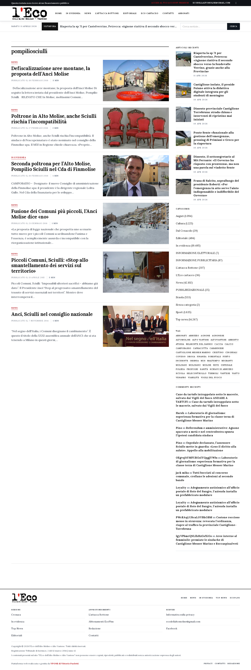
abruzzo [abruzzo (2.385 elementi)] (194, 336)
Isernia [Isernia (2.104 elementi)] (194, 361)
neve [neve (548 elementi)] (216, 365)
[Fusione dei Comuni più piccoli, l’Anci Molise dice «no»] (136, 223)
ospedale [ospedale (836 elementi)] (227, 365)
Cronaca (16, 614)
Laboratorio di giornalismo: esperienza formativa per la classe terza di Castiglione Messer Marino (205, 416)
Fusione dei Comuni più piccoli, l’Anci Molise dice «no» (54, 214)
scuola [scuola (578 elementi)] (180, 373)
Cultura (180, 223)
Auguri (180, 216)
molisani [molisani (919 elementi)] (181, 365)
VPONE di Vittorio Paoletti (65, 663)
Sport (179, 312)
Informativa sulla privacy (180, 614)
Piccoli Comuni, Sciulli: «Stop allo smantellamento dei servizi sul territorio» (49, 265)
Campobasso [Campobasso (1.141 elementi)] (183, 348)
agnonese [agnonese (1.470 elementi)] (218, 336)
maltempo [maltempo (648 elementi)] (213, 361)
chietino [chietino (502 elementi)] (218, 352)
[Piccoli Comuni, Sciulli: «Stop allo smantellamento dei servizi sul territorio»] (136, 272)
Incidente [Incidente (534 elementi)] (182, 361)
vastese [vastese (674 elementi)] (225, 373)
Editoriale (130, 13)
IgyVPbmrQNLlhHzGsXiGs (194, 536)
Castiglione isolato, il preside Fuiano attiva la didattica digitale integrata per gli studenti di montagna (214, 90)
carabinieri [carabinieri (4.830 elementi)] (217, 348)
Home (58, 13)
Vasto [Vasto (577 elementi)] (236, 373)
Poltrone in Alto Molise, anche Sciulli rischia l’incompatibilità (53, 119)
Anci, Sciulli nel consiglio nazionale (52, 314)
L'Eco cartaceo (185, 275)
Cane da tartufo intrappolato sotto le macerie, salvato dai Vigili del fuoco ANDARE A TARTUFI (207, 398)
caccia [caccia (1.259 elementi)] (218, 344)
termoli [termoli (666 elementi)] (213, 373)
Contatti (168, 13)
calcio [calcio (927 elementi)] (229, 344)
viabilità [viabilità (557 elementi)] (193, 377)
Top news (182, 319)
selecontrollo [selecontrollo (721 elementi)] (196, 373)
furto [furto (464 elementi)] (226, 356)
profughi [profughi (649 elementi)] (192, 369)
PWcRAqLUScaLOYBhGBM (194, 517)
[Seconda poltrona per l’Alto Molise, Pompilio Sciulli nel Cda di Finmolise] (136, 175)
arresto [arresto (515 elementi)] (233, 340)
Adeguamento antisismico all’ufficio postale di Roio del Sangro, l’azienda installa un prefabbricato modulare (207, 491)
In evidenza (73, 13)
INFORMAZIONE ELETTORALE (195, 253)
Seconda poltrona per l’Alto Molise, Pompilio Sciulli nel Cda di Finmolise (53, 166)
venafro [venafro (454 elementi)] (181, 377)
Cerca (233, 26)
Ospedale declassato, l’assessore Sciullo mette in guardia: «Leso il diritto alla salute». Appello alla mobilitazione (206, 446)
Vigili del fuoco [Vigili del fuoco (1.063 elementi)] (211, 377)
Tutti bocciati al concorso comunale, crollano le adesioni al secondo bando (204, 476)
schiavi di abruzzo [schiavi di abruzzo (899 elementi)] (221, 369)
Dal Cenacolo (184, 230)
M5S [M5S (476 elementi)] (203, 361)
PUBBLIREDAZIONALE (190, 289)
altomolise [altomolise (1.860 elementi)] (183, 340)
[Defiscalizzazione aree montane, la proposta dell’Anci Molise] (136, 80)
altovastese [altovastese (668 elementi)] (219, 340)
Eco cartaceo (149, 13)
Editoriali (16, 635)
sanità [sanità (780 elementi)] (204, 369)
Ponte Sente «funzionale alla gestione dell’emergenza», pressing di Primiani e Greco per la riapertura (216, 138)
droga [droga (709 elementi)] (191, 356)
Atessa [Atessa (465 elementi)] (180, 344)
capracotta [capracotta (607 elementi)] (200, 348)
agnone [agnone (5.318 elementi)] (205, 336)
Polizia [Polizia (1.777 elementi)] (180, 369)
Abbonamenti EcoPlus (101, 621)
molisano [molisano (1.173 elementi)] (195, 365)
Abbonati (184, 13)
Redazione (95, 628)
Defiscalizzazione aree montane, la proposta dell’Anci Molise (50, 71)
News (88, 13)
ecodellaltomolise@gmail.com (183, 621)
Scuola (180, 297)
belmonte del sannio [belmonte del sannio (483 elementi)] (199, 344)
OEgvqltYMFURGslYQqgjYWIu (196, 457)
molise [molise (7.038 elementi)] (207, 365)
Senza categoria (186, 304)
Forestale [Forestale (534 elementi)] (214, 356)
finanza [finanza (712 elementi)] (201, 356)
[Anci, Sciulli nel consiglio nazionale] (136, 326)
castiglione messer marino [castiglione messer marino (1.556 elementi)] (193, 352)
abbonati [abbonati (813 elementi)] (181, 336)
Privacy (208, 663)
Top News (221, 598)
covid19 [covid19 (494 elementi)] (181, 356)
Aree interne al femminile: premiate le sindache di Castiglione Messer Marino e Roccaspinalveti (207, 539)
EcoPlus (235, 598)
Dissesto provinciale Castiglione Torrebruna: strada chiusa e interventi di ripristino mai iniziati (216, 114)
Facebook (171, 628)
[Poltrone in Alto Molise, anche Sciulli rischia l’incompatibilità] (136, 128)
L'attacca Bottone (107, 13)
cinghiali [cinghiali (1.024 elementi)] (231, 352)
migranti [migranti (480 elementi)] (227, 361)
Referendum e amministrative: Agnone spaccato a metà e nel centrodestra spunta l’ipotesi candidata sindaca (207, 431)
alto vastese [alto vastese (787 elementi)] (200, 340)
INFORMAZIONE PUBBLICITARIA (196, 260)
